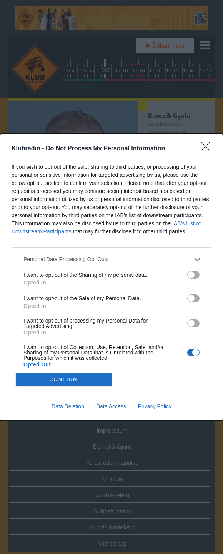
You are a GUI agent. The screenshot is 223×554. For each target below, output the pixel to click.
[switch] (193, 275)
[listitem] (111, 259)
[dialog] (111, 277)
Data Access (111, 406)
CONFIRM (63, 379)
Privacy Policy (154, 406)
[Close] (208, 148)
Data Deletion (68, 406)
